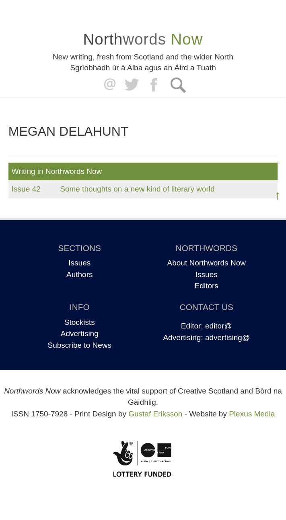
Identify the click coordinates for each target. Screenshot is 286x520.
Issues (79, 263)
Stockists (79, 322)
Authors (79, 274)
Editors (206, 285)
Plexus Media (252, 414)
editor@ (218, 326)
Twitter (131, 85)
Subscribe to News (79, 345)
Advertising (80, 333)
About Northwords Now (206, 263)
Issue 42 (26, 189)
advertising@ (227, 337)
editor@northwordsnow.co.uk (108, 85)
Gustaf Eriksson (155, 414)
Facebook (154, 85)
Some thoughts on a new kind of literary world (137, 189)
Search (178, 85)
